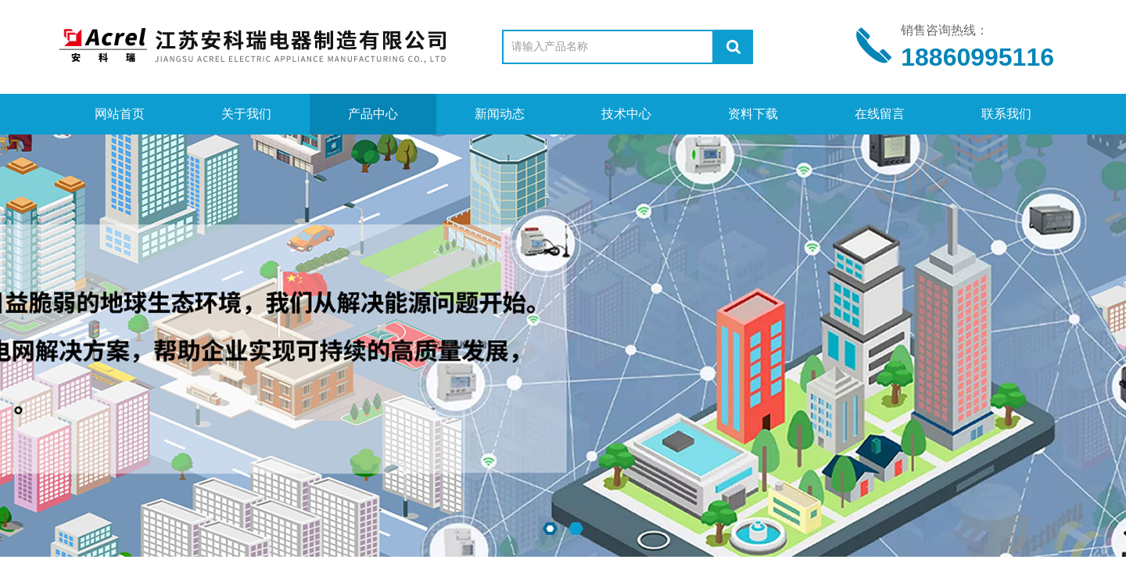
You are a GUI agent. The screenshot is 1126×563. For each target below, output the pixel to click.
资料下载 (753, 113)
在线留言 (880, 113)
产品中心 (373, 113)
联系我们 (1006, 113)
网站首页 (120, 113)
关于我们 (246, 113)
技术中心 (626, 113)
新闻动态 (500, 113)
